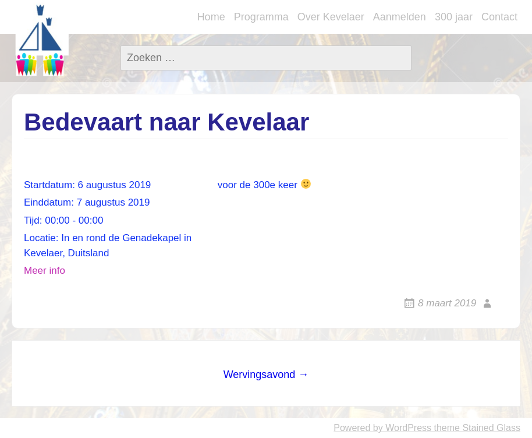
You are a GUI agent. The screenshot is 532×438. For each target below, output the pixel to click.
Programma (261, 17)
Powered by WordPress (382, 428)
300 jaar (454, 17)
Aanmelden (399, 17)
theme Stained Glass (475, 428)
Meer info (44, 270)
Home (211, 17)
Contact (499, 17)
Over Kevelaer (330, 17)
